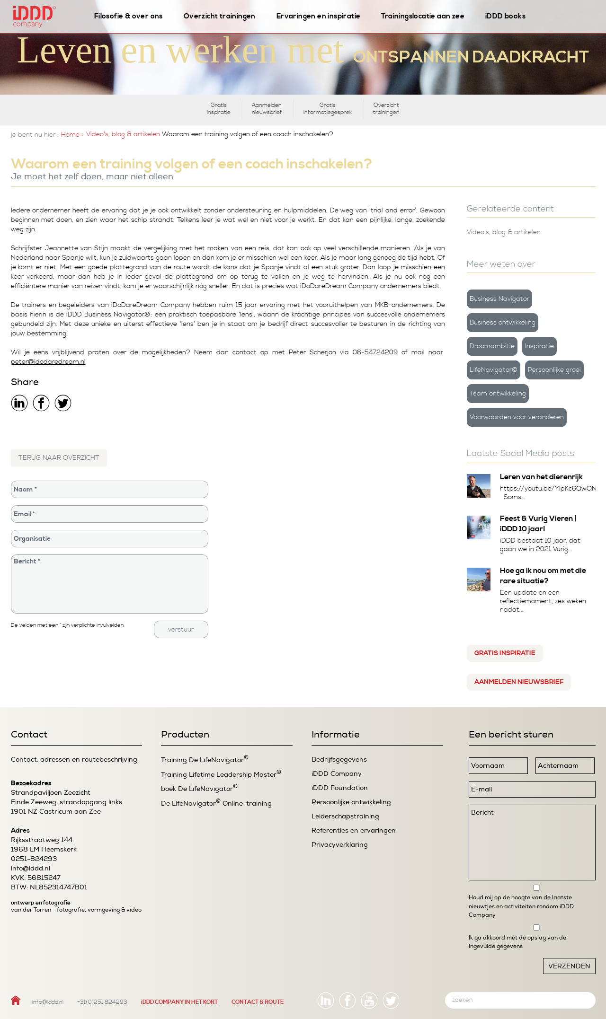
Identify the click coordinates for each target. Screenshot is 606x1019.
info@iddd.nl (30, 868)
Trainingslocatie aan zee (422, 16)
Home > (72, 135)
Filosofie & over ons (128, 16)
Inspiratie (539, 346)
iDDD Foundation (340, 788)
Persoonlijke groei (554, 370)
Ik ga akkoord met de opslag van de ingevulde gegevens (517, 942)
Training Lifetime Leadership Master (221, 774)
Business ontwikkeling (502, 322)
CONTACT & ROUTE (258, 1002)
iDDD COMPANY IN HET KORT (179, 1002)
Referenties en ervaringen (354, 830)
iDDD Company (337, 774)
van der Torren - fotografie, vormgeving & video (76, 910)
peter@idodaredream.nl (48, 362)
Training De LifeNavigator (205, 759)
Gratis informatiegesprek (327, 109)
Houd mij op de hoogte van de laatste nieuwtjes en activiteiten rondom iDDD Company (521, 906)
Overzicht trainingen (220, 16)
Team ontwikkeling (498, 393)
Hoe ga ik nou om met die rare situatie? (543, 576)
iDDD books (505, 16)
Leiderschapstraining (345, 816)
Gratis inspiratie (219, 109)
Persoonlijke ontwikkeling (351, 802)
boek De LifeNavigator (199, 788)
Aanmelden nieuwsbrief (267, 109)
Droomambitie (492, 346)
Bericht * (109, 584)
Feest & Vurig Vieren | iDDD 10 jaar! (538, 524)
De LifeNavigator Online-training (216, 803)
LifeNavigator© (493, 370)
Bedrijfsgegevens (339, 759)
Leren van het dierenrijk (541, 477)
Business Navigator (499, 299)
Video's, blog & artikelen (123, 134)
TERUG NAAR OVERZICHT (58, 458)
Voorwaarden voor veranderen (517, 417)
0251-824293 (34, 859)
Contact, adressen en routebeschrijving (74, 759)
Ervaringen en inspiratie (318, 16)
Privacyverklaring (340, 845)
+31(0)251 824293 (102, 1002)
